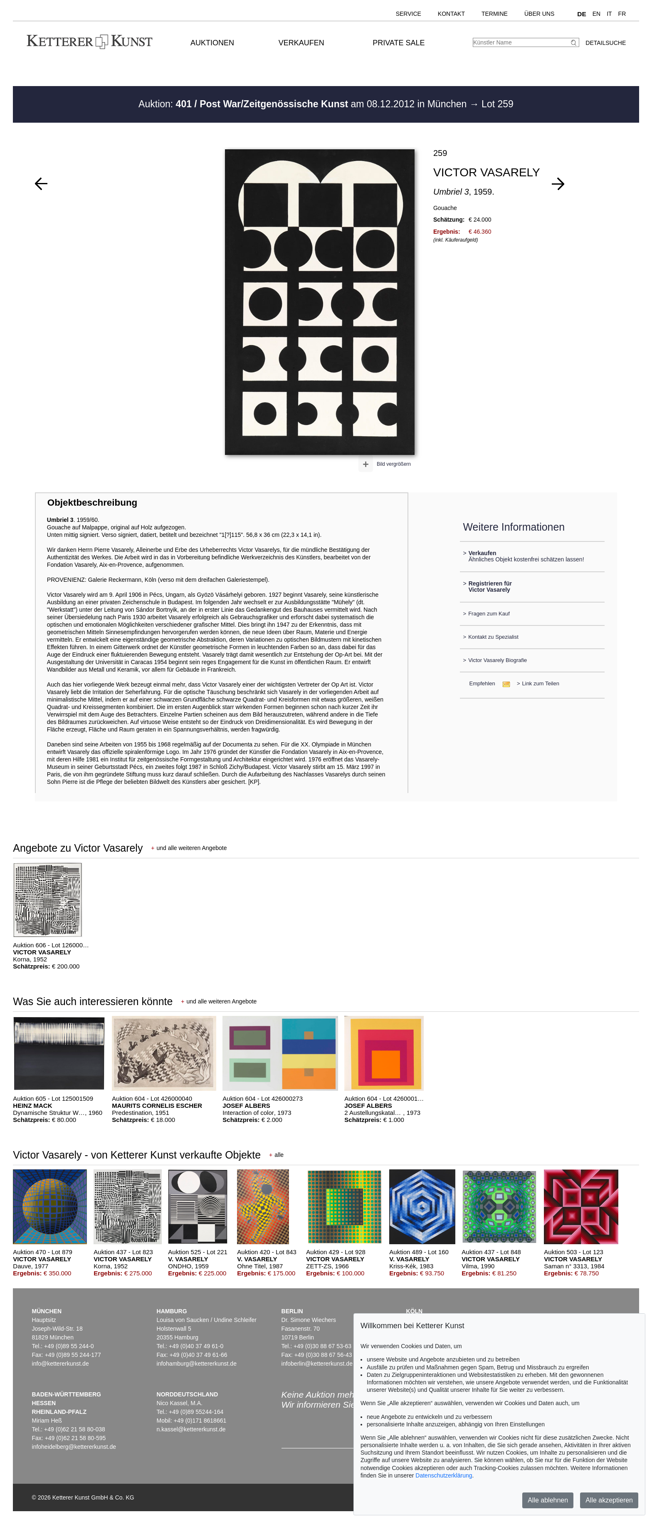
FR (622, 13)
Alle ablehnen (548, 1500)
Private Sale (399, 43)
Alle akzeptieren (609, 1500)
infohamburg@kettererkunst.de (197, 1363)
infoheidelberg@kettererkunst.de (74, 1446)
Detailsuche (605, 43)
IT (609, 13)
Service (408, 13)
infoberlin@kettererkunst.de (317, 1363)
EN (596, 13)
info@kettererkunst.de (60, 1363)
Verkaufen (301, 43)
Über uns (539, 13)
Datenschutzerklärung (443, 1475)
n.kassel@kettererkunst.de (191, 1429)
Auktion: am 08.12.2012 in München (303, 104)
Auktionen (212, 43)
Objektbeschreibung (92, 502)
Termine (495, 13)
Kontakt (451, 13)
